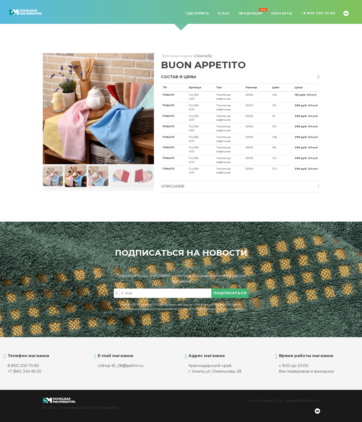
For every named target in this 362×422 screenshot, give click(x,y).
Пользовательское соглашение (88, 407)
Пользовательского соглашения (218, 309)
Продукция (250, 12)
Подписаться (230, 293)
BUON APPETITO (203, 65)
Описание (172, 186)
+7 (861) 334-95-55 (24, 371)
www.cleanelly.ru (265, 400)
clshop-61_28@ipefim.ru (121, 365)
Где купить (197, 13)
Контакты (281, 13)
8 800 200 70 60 (318, 13)
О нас (224, 13)
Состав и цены (178, 77)
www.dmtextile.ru (303, 400)
